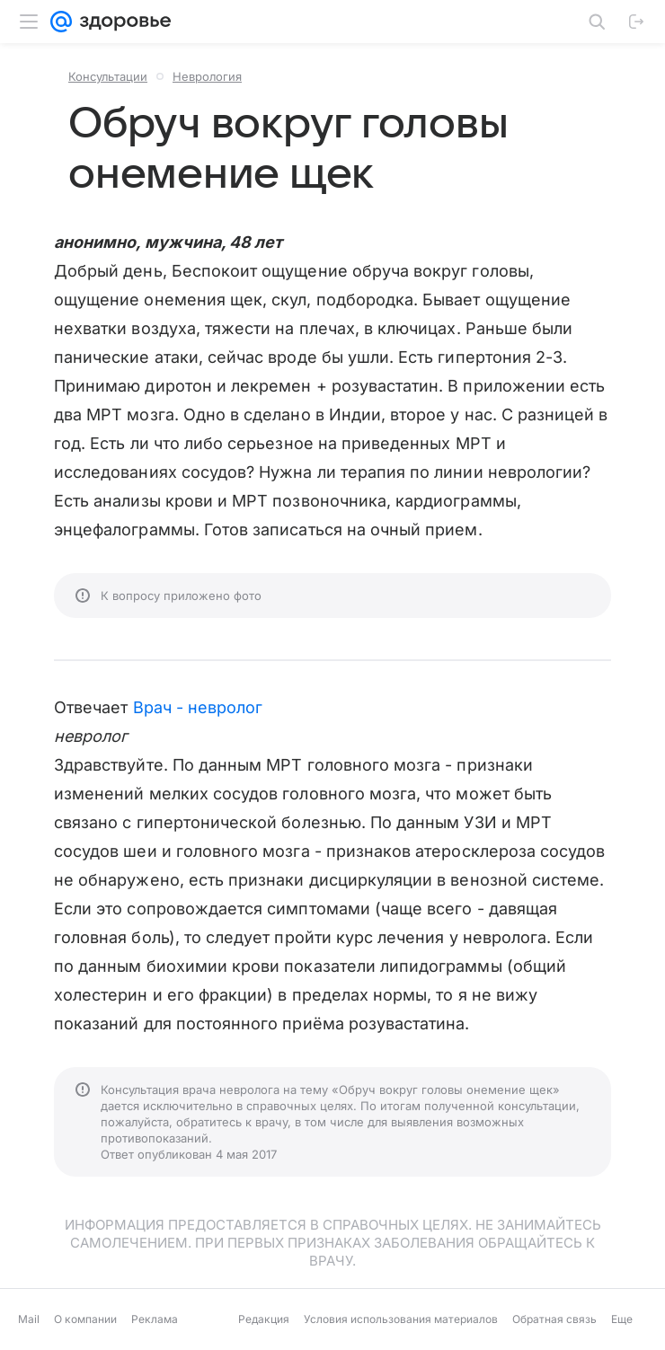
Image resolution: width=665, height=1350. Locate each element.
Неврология (207, 76)
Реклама (154, 1319)
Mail (29, 1319)
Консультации (107, 76)
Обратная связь (554, 1319)
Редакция (263, 1319)
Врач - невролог (198, 707)
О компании (85, 1319)
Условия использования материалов (401, 1319)
